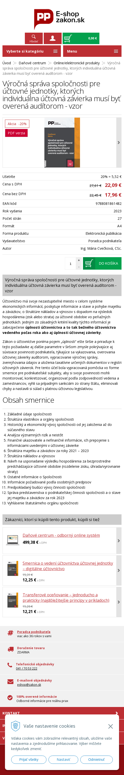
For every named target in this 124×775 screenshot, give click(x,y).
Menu (72, 51)
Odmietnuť (96, 760)
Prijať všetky (29, 760)
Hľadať (34, 41)
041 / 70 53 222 (26, 668)
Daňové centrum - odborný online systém (61, 535)
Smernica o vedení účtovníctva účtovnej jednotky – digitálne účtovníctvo (68, 565)
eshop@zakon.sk (29, 685)
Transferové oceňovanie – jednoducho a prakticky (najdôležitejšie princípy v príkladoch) (66, 597)
